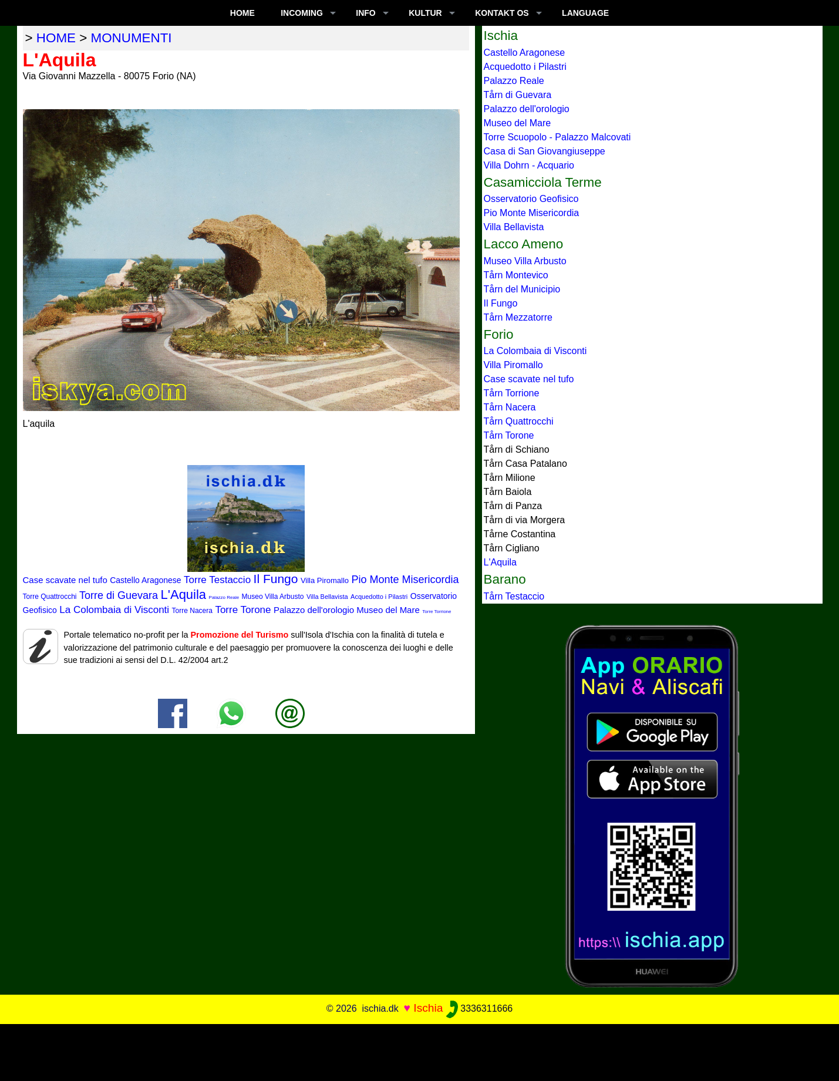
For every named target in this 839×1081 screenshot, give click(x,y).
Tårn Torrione (512, 393)
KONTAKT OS (502, 13)
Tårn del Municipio (522, 289)
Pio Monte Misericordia (405, 579)
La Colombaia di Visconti (114, 609)
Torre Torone (243, 609)
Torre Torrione (436, 611)
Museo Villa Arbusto (273, 596)
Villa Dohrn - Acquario (529, 165)
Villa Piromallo (325, 580)
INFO (365, 13)
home (56, 38)
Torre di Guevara (118, 595)
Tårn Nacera (510, 407)
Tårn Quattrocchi (519, 421)
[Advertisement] (420, 1050)
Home (242, 13)
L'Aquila (184, 594)
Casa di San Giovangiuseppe (544, 151)
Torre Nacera (192, 611)
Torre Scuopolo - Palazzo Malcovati (557, 137)
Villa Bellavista (327, 596)
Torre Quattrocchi (50, 596)
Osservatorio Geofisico (531, 199)
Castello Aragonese (145, 580)
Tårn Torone (509, 435)
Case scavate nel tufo (65, 580)
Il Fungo (276, 578)
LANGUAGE (585, 13)
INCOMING (302, 13)
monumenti (131, 38)
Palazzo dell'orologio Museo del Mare (347, 610)
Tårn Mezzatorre (518, 317)
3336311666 (479, 1008)
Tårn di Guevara (518, 95)
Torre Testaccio (217, 579)
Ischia (428, 1008)
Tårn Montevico (516, 275)
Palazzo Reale (224, 597)
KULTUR (425, 13)
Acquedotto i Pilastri (379, 596)
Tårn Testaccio (514, 596)
